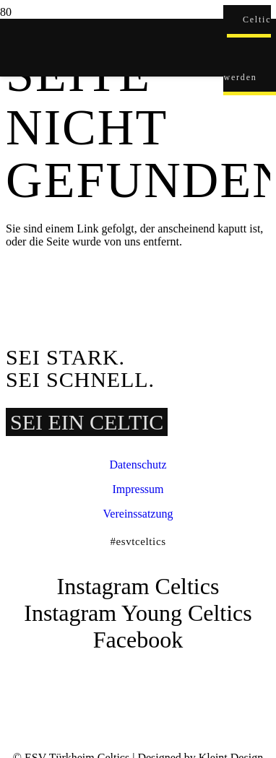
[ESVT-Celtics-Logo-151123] (111, 666)
